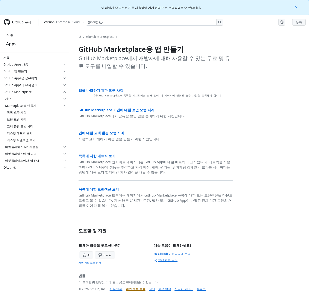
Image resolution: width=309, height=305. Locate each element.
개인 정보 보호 (135, 289)
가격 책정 (164, 289)
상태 (152, 289)
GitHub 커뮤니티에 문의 (172, 254)
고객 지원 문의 (165, 260)
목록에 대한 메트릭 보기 (97, 156)
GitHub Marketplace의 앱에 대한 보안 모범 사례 (116, 110)
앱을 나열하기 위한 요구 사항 (101, 90)
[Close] (296, 7)
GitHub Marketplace (100, 37)
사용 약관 (116, 289)
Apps (11, 44)
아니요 (105, 255)
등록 (299, 22)
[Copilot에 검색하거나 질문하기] (154, 22)
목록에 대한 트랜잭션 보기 (99, 189)
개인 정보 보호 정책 (90, 262)
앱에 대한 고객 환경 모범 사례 (101, 133)
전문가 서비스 (183, 289)
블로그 (201, 289)
